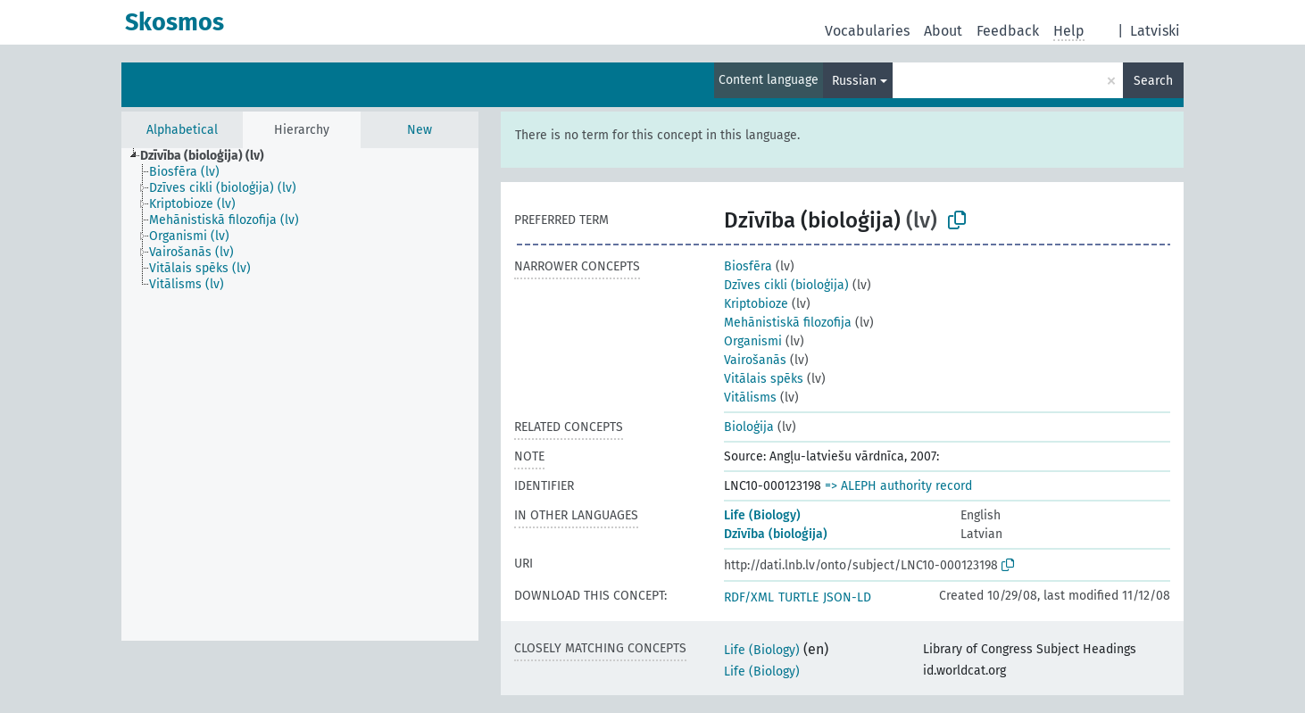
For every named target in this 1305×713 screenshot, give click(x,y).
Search (1153, 80)
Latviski (1155, 30)
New (419, 129)
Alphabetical (182, 129)
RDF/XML (749, 597)
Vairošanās (755, 360)
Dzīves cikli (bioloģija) (786, 285)
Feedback (1008, 30)
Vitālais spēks (763, 378)
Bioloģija (749, 427)
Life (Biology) (762, 515)
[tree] (299, 394)
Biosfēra (748, 266)
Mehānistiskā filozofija (788, 322)
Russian (854, 80)
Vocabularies (867, 30)
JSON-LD (847, 597)
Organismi (753, 341)
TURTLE (798, 597)
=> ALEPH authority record (898, 485)
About (943, 30)
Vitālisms (750, 397)
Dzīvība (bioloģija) (775, 534)
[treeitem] (209, 156)
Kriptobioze (756, 303)
